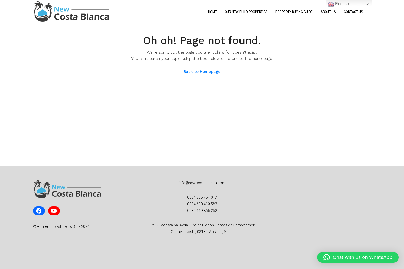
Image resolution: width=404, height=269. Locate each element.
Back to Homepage (202, 71)
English (338, 4)
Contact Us (353, 12)
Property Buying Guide (294, 12)
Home (212, 12)
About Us (328, 12)
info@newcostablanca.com (202, 183)
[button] (358, 257)
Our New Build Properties (246, 12)
